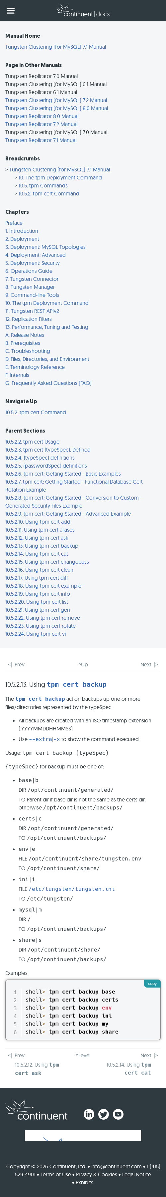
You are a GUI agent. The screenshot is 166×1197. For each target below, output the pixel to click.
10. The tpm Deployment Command (60, 177)
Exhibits (84, 1182)
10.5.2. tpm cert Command (49, 193)
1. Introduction (21, 230)
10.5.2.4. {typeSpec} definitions (40, 457)
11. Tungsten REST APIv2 (32, 311)
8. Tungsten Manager (30, 286)
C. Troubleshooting (27, 351)
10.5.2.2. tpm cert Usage (32, 441)
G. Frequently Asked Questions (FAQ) (48, 383)
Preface (14, 222)
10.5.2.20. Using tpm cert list (36, 601)
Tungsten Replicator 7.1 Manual (40, 140)
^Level (83, 1055)
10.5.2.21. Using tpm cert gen (37, 609)
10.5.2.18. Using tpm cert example (43, 585)
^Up (83, 664)
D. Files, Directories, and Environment (47, 359)
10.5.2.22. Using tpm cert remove (42, 617)
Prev (20, 664)
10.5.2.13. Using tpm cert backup (41, 545)
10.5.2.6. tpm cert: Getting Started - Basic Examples (63, 473)
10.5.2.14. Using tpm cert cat (36, 553)
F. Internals (17, 375)
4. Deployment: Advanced (35, 254)
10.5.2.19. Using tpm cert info (37, 593)
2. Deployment (22, 238)
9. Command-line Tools (32, 294)
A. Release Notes (24, 335)
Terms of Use (56, 1174)
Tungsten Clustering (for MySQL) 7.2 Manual (56, 100)
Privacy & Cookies (96, 1174)
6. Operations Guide (28, 270)
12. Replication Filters (28, 319)
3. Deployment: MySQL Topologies (45, 246)
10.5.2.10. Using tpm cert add (37, 521)
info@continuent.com (116, 1166)
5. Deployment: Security (32, 262)
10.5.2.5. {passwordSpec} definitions (46, 465)
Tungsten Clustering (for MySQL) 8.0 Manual (56, 108)
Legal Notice (136, 1174)
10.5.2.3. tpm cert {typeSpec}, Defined (48, 449)
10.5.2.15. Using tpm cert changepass (47, 561)
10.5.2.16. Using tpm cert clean (39, 569)
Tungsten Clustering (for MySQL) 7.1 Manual (55, 46)
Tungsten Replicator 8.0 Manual (41, 116)
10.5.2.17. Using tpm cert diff (36, 577)
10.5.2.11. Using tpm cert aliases (40, 529)
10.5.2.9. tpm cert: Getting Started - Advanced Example (68, 513)
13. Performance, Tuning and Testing (46, 327)
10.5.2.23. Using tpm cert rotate (40, 625)
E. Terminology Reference (35, 367)
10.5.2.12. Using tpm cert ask (36, 537)
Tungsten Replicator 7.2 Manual (41, 124)
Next (145, 664)
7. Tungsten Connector (31, 278)
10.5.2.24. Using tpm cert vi (35, 633)
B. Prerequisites (22, 343)
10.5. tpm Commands (43, 185)
